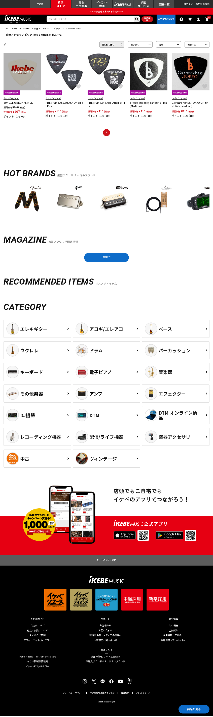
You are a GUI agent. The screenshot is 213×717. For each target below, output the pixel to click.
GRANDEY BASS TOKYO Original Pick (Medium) (190, 104)
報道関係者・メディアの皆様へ (105, 636)
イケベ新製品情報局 (37, 662)
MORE (106, 258)
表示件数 (192, 44)
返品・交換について (37, 631)
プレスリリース (143, 694)
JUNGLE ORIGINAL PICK (18, 103)
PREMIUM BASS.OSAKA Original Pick (64, 104)
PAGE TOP (109, 561)
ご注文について (37, 626)
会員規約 (125, 694)
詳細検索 (147, 19)
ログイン (188, 4)
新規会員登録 (202, 4)
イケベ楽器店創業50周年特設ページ (106, 11)
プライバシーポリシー (73, 694)
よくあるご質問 (37, 636)
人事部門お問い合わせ (105, 641)
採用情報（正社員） (173, 636)
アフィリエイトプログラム (37, 641)
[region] (106, 202)
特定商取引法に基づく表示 (102, 694)
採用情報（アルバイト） (173, 641)
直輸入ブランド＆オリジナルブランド (105, 662)
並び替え (135, 44)
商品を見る (193, 709)
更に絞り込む (108, 44)
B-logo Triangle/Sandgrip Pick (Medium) (148, 104)
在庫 (161, 44)
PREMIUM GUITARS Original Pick (106, 104)
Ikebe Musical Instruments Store (37, 657)
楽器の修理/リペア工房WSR (105, 657)
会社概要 (173, 626)
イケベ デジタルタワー (37, 667)
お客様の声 (105, 626)
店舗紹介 (173, 631)
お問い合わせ (105, 631)
